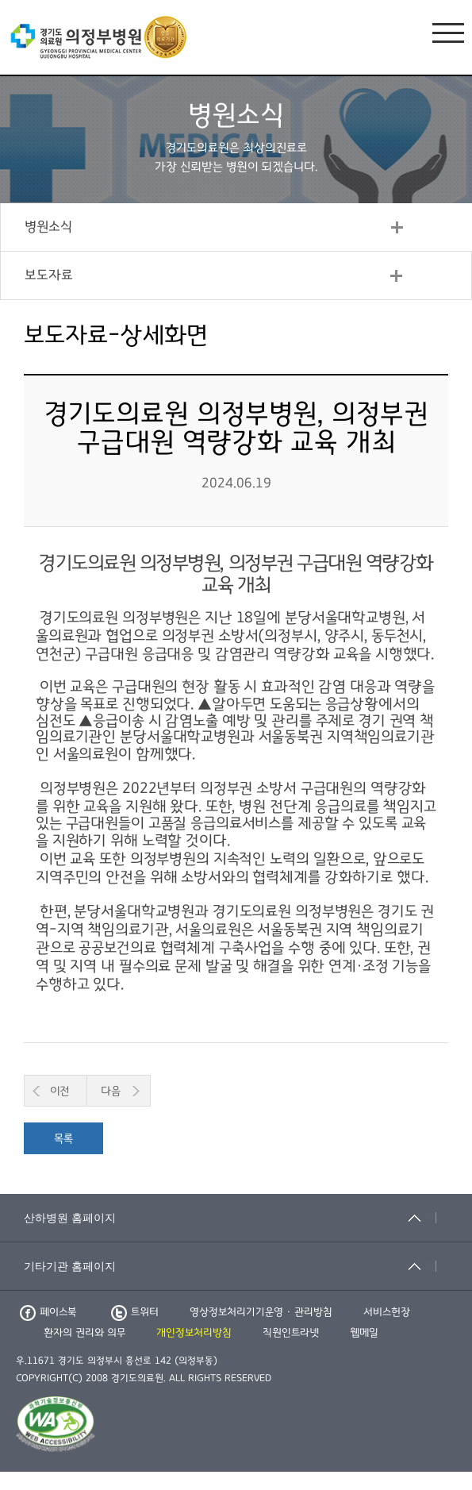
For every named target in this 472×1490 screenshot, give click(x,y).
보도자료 (49, 275)
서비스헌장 (386, 1312)
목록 (63, 1139)
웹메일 (364, 1332)
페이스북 (48, 1312)
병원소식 (48, 227)
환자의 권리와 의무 (84, 1332)
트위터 (135, 1312)
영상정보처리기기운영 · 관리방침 (261, 1312)
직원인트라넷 (291, 1332)
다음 (111, 1091)
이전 (59, 1091)
